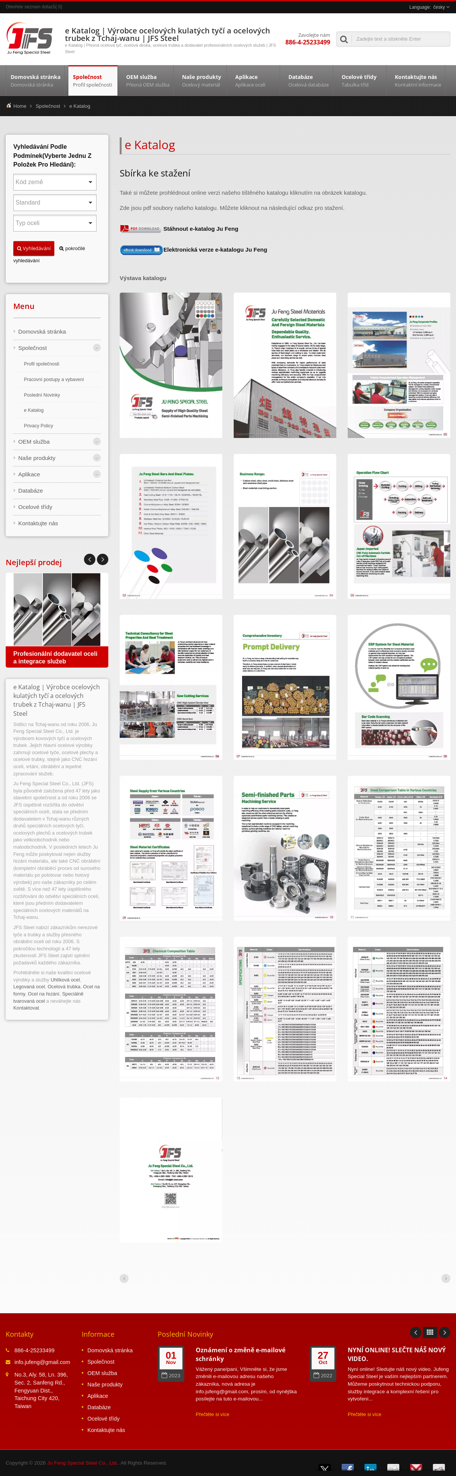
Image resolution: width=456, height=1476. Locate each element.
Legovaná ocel (29, 986)
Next (89, 559)
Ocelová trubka (64, 986)
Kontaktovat (26, 1008)
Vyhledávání (34, 248)
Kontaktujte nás (417, 80)
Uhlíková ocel (65, 980)
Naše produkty (201, 80)
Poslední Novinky (42, 395)
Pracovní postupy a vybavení (54, 379)
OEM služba (147, 80)
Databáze (308, 80)
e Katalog (80, 106)
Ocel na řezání (43, 994)
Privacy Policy (38, 425)
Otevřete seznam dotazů (30, 6)
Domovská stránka (35, 80)
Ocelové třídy (361, 80)
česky (439, 7)
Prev (102, 559)
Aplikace (255, 80)
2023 (171, 1375)
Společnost (92, 80)
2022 (323, 1375)
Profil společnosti (41, 364)
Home (20, 106)
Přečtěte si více (213, 1414)
